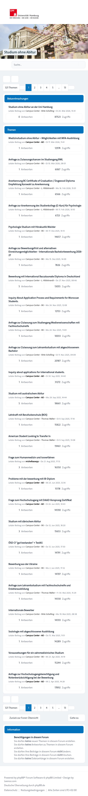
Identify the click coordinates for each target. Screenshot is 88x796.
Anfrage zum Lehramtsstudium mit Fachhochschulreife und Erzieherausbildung (39, 587)
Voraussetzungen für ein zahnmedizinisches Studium (36, 653)
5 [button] (52, 87)
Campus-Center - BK (35, 163)
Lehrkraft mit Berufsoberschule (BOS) (27, 415)
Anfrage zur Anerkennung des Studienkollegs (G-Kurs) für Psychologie (44, 205)
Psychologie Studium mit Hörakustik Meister (31, 227)
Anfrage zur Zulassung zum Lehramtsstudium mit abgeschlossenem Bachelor (43, 349)
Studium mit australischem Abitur (26, 393)
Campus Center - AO (35, 142)
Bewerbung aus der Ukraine (22, 564)
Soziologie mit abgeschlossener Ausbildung (31, 631)
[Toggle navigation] (83, 12)
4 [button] (46, 87)
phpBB (20, 777)
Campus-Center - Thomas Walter (40, 418)
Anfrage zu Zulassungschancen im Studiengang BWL (35, 159)
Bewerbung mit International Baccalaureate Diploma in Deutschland (44, 276)
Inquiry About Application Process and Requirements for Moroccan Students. (43, 299)
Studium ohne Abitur (20, 52)
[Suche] (75, 65)
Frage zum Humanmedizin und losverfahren (31, 457)
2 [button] (34, 87)
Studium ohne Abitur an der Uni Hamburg (30, 107)
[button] (71, 87)
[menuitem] (10, 790)
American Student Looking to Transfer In (29, 436)
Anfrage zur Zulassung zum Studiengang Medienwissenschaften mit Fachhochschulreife (44, 324)
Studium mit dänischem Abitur (24, 521)
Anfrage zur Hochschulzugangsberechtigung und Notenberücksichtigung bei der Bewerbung (33, 675)
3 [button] (40, 87)
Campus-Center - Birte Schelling (40, 110)
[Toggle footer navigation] (4, 768)
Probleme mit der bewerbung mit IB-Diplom (31, 479)
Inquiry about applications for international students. (36, 372)
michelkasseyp (32, 461)
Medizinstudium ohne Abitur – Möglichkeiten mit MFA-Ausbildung (43, 138)
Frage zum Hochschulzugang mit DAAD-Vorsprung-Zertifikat (40, 500)
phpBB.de (40, 785)
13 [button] (65, 87)
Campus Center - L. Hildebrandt (40, 188)
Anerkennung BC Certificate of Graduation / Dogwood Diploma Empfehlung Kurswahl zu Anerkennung (41, 182)
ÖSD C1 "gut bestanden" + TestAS (25, 542)
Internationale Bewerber (21, 610)
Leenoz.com (10, 781)
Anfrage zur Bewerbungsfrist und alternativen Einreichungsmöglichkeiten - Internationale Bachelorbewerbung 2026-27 (45, 251)
